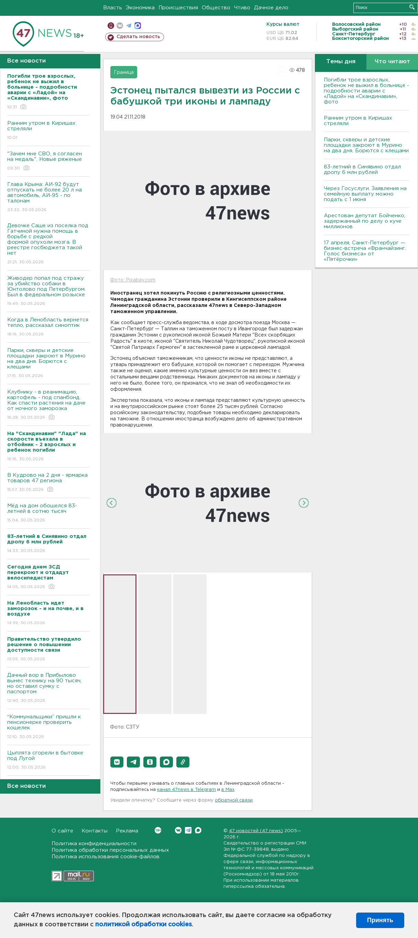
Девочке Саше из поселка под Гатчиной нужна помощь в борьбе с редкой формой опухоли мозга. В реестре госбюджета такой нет (48, 244)
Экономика (140, 7)
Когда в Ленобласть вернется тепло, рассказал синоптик (48, 327)
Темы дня (340, 61)
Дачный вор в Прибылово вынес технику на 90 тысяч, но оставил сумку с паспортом (48, 688)
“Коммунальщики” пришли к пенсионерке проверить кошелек (48, 727)
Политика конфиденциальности (94, 843)
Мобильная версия (111, 25)
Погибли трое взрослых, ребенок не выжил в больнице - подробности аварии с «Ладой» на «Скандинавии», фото (366, 91)
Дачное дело (271, 7)
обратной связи (234, 800)
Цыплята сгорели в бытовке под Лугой (48, 760)
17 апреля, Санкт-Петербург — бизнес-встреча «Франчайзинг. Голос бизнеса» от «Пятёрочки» (365, 251)
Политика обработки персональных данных (110, 850)
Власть (112, 7)
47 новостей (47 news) (256, 831)
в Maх (227, 790)
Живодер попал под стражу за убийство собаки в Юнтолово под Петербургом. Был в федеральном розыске (48, 291)
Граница (124, 72)
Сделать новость (138, 37)
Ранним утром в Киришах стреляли (48, 131)
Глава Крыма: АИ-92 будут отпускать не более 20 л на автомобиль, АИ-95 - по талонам (48, 197)
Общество (216, 7)
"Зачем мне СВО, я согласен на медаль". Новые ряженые (48, 161)
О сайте (62, 831)
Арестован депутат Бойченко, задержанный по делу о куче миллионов (364, 221)
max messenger (137, 25)
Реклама (127, 831)
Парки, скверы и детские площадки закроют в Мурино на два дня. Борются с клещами (48, 363)
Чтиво (242, 7)
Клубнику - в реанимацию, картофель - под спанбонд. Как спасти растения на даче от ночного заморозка (48, 405)
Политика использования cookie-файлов (106, 856)
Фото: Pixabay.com (132, 280)
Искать (412, 7)
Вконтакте (158, 830)
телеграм (128, 25)
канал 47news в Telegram (186, 790)
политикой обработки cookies (143, 924)
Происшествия (178, 7)
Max (198, 830)
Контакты (94, 831)
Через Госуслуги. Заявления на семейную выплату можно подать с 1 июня (365, 194)
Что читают (392, 61)
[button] (116, 762)
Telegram (188, 830)
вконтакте (120, 25)
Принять (380, 920)
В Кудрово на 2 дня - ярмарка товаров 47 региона (48, 483)
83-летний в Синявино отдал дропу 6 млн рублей (362, 170)
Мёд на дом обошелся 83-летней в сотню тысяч (48, 513)
